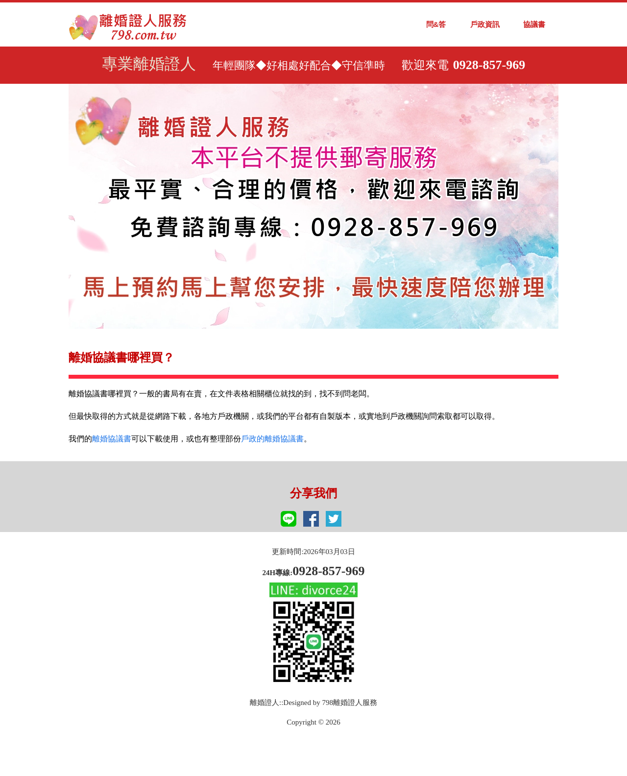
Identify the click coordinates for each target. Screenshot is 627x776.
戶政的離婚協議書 (272, 439)
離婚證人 (264, 702)
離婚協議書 (111, 439)
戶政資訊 (485, 24)
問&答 (436, 24)
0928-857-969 (489, 65)
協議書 (534, 24)
